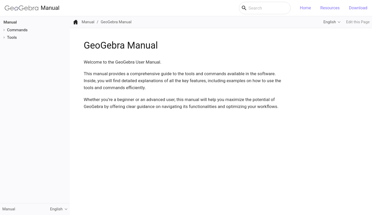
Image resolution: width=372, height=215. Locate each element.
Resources (330, 7)
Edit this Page (358, 22)
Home (305, 7)
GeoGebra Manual (116, 22)
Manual (32, 8)
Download (358, 7)
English (329, 22)
